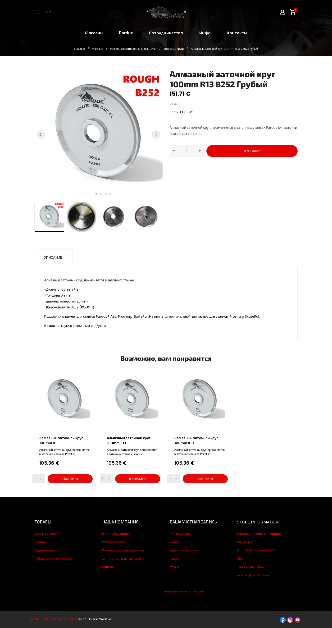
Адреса (174, 559)
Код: (173, 112)
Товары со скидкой (47, 534)
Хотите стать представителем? (122, 559)
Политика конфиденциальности (123, 550)
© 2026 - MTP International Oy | (59, 619)
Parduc (126, 32)
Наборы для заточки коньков (53, 559)
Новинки (40, 542)
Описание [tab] (53, 257)
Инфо (205, 32)
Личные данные (180, 534)
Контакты (237, 32)
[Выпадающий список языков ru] (48, 12)
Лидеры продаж (45, 550)
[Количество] (187, 151)
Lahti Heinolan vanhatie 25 (256, 550)
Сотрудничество (166, 32)
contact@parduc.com (253, 575)
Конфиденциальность (177, 591)
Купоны (174, 567)
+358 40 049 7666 (250, 567)
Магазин (94, 32)
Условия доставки (114, 542)
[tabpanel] (99, 134)
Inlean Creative (100, 619)
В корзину (252, 151)
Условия (199, 591)
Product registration (116, 534)
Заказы (174, 542)
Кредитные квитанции (184, 550)
